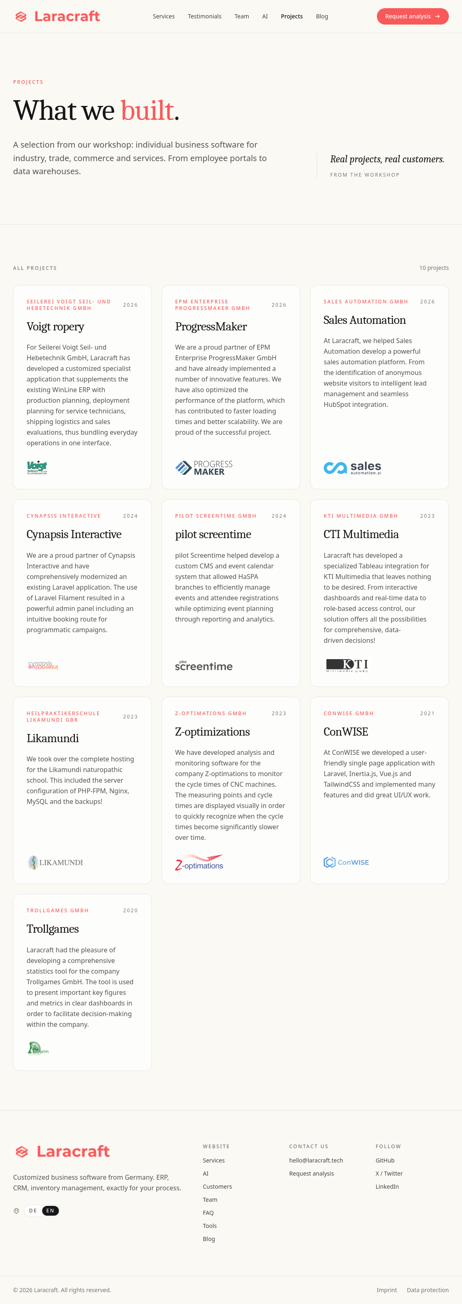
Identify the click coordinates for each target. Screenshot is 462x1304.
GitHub (385, 1160)
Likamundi (53, 738)
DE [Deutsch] (33, 1210)
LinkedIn (387, 1186)
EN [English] (50, 1210)
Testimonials (204, 16)
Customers (217, 1186)
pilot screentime (213, 534)
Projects (292, 16)
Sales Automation (365, 320)
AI (265, 16)
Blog (322, 16)
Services (164, 16)
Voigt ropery (55, 326)
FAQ (208, 1212)
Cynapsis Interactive (74, 534)
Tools (210, 1226)
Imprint (387, 1290)
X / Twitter (389, 1173)
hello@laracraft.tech (316, 1160)
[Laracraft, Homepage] (58, 16)
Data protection (428, 1290)
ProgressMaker (211, 326)
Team (241, 16)
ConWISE (346, 732)
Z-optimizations (212, 732)
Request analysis (413, 16)
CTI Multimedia (361, 534)
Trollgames (53, 929)
